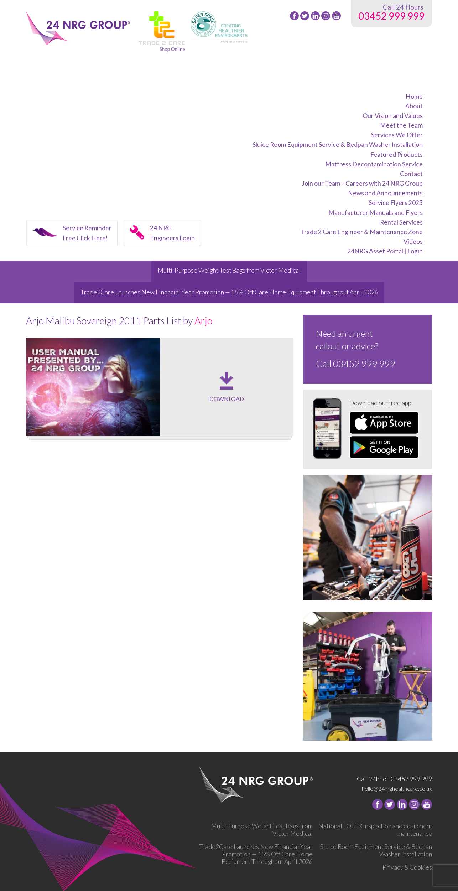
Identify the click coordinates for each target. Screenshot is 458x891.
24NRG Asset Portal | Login (385, 251)
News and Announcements (385, 193)
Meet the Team (401, 125)
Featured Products (396, 154)
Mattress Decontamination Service (374, 164)
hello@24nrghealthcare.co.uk (397, 788)
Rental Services (401, 222)
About (414, 106)
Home (414, 96)
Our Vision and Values (393, 115)
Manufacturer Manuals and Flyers (375, 212)
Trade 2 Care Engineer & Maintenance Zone (361, 232)
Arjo (203, 320)
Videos (413, 241)
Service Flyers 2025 (396, 202)
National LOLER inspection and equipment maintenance (375, 829)
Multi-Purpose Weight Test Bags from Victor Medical (229, 270)
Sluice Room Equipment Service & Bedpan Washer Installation (338, 144)
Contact (411, 173)
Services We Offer (397, 135)
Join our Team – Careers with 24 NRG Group (362, 183)
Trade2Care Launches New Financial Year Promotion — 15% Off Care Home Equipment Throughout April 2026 (229, 292)
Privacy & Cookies (407, 867)
